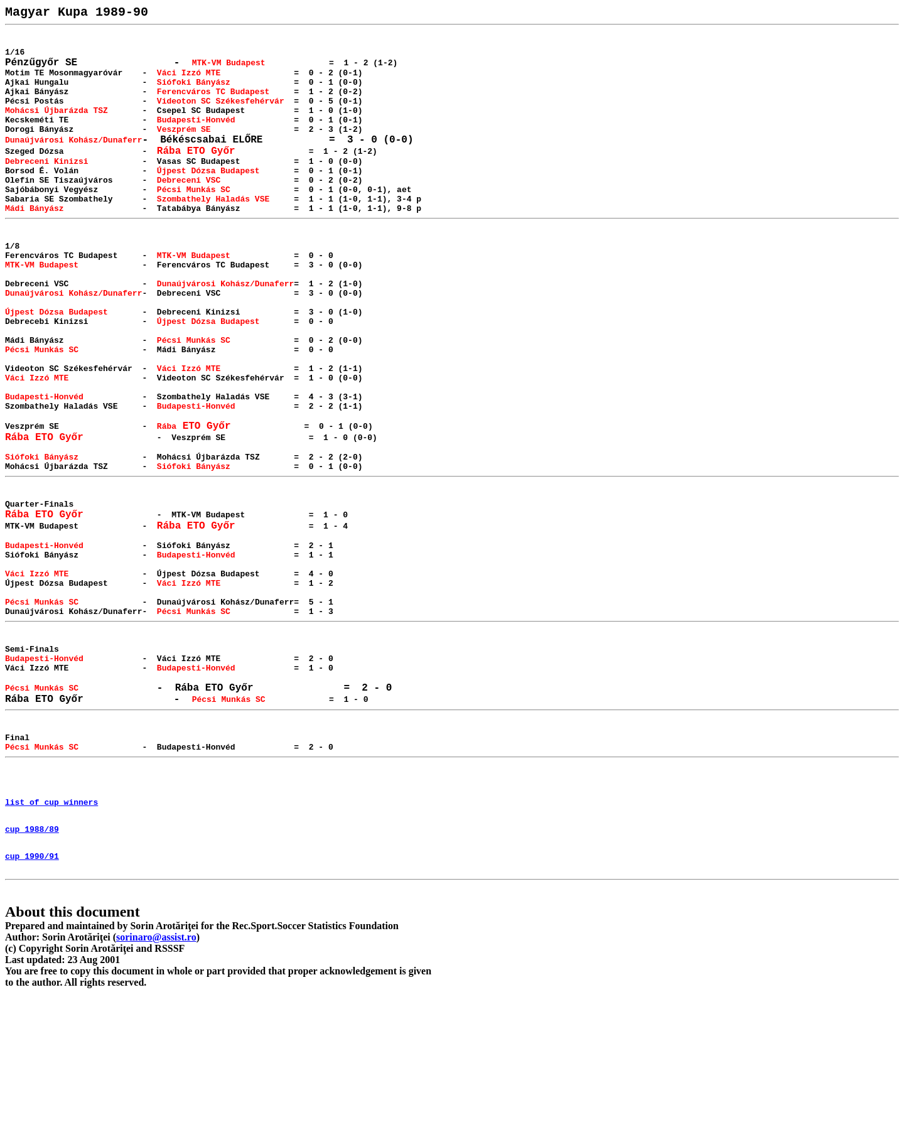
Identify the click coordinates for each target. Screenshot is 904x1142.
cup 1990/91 (32, 995)
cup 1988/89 (32, 965)
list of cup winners (51, 934)
